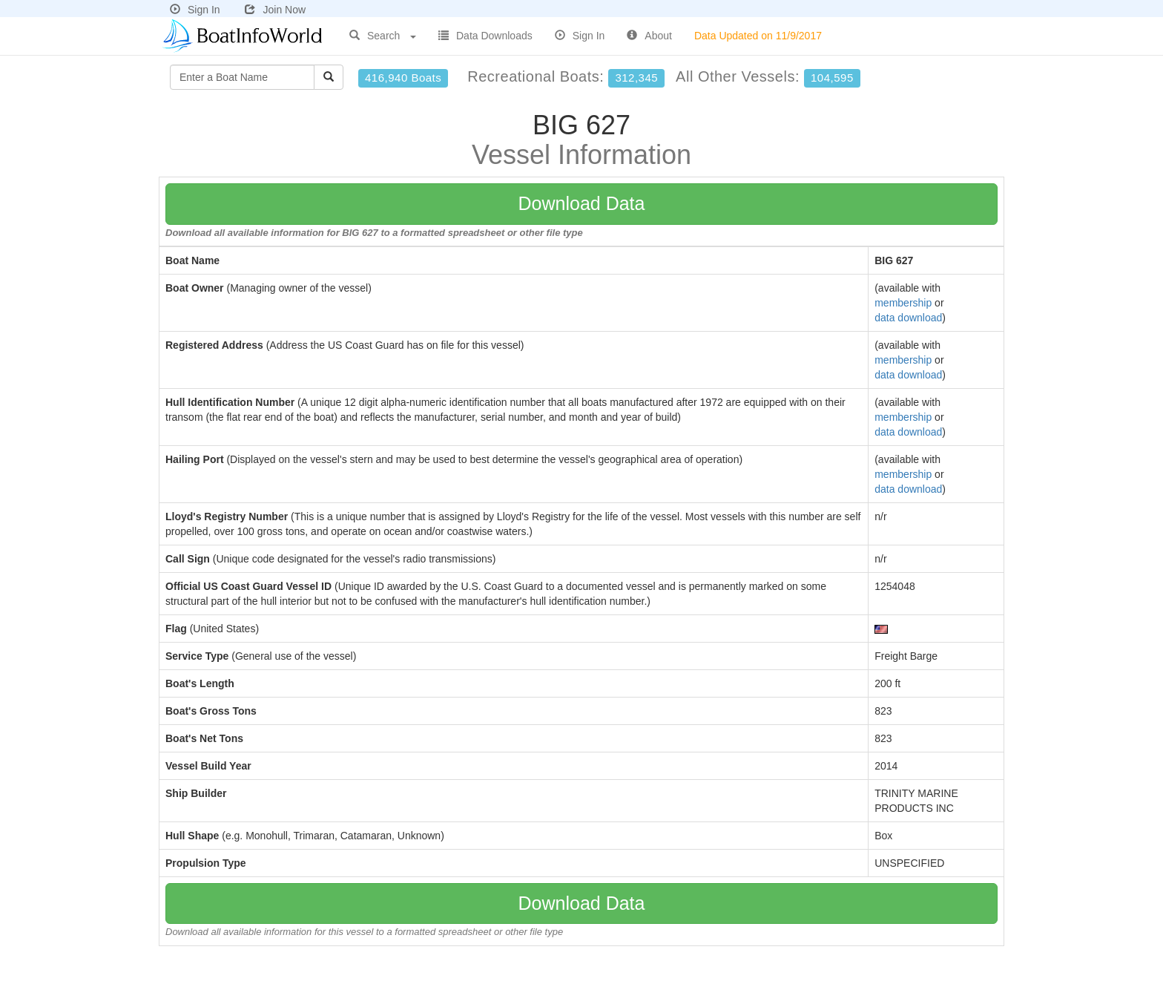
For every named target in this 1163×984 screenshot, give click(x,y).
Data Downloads (485, 36)
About (649, 36)
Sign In (195, 10)
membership (903, 303)
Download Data (581, 203)
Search (382, 36)
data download (908, 318)
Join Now (275, 10)
